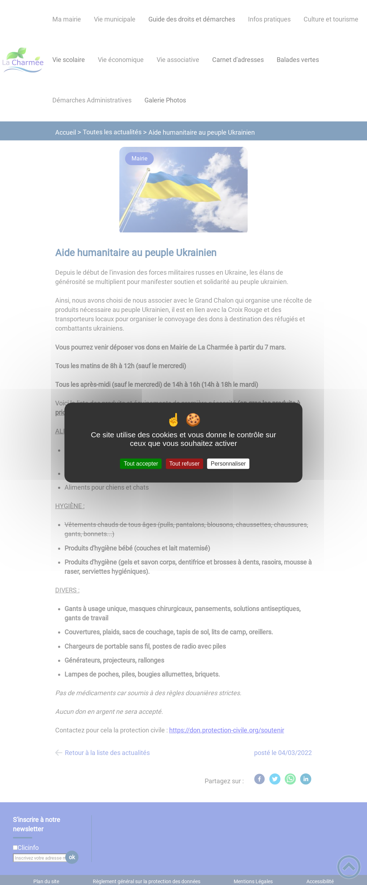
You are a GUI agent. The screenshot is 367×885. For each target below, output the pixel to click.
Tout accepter (141, 464)
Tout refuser (184, 464)
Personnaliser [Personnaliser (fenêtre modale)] (228, 464)
